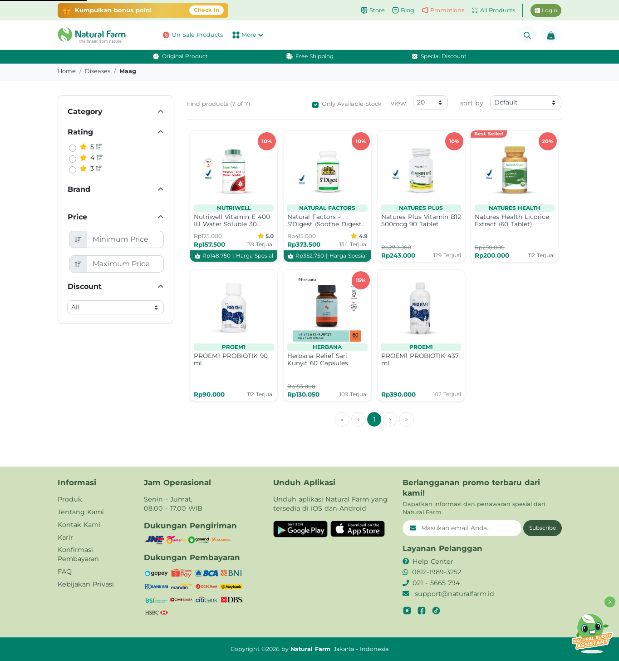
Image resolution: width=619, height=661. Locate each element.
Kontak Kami (79, 525)
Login (546, 10)
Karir (65, 537)
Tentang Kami (81, 512)
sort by (471, 103)
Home (67, 71)
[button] (94, 35)
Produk (70, 499)
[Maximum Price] (125, 264)
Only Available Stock (352, 103)
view (398, 103)
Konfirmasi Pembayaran (78, 554)
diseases (97, 71)
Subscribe (542, 527)
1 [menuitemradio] (374, 419)
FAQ (65, 571)
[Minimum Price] (125, 239)
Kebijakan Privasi (86, 584)
